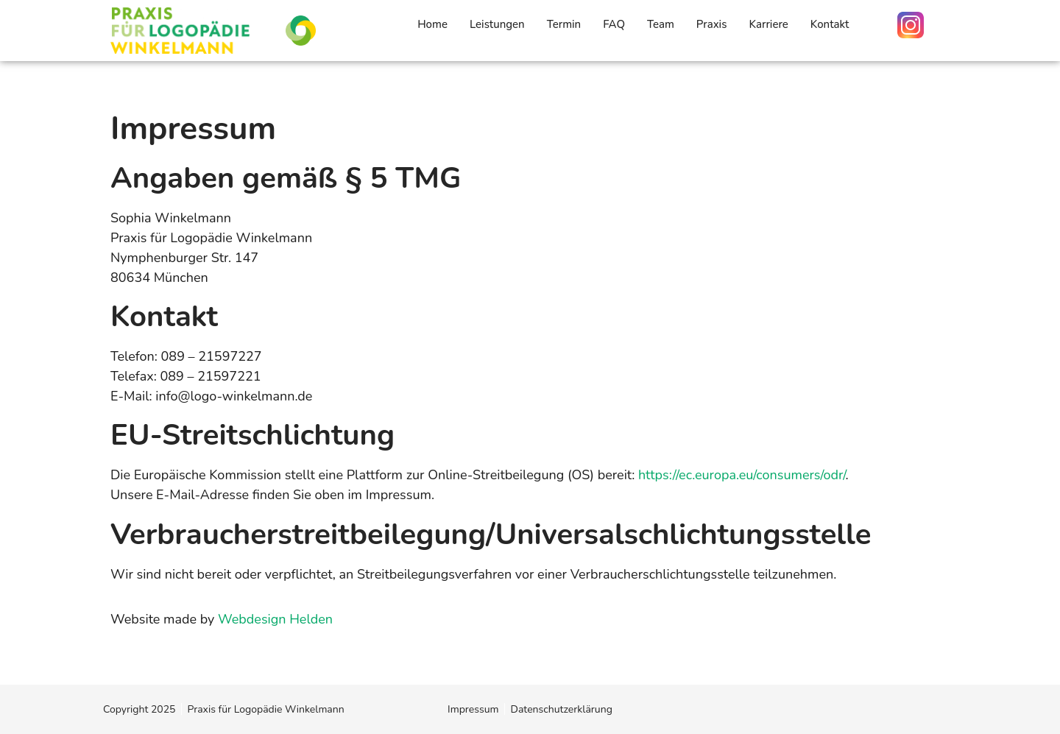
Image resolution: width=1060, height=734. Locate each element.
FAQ (614, 24)
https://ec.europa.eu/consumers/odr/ (742, 475)
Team (660, 24)
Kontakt (829, 24)
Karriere (768, 24)
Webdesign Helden (275, 619)
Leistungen (497, 24)
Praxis (711, 24)
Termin (564, 24)
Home (432, 24)
